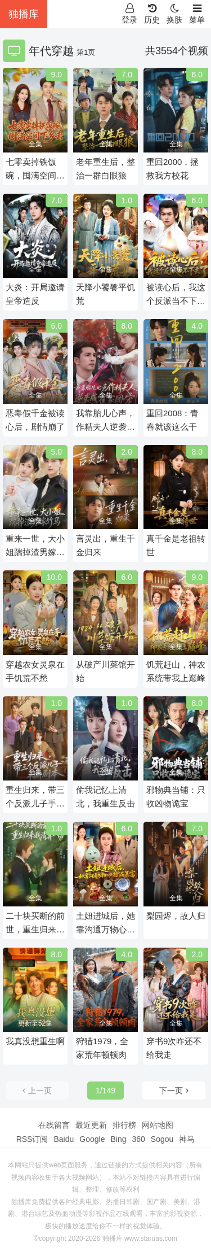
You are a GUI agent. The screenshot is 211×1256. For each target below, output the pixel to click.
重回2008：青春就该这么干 (172, 419)
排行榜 (124, 1124)
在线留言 (54, 1124)
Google (92, 1139)
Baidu (63, 1139)
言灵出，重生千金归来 (105, 545)
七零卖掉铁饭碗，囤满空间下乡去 (35, 169)
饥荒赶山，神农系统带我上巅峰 (175, 671)
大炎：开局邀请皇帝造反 (35, 294)
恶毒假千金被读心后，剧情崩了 (35, 419)
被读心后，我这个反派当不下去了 (175, 295)
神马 (187, 1139)
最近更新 (91, 1124)
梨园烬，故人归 (175, 916)
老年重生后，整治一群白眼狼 (105, 168)
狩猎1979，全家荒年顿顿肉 (102, 1047)
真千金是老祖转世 (175, 545)
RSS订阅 (32, 1139)
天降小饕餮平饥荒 (105, 294)
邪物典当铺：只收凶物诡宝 (175, 796)
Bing (118, 1139)
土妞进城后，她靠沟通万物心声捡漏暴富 (105, 923)
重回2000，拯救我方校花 (172, 168)
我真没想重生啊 (35, 1041)
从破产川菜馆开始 (105, 671)
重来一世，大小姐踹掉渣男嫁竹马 (35, 546)
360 (138, 1139)
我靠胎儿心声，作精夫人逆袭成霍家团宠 (105, 421)
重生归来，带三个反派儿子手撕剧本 (35, 797)
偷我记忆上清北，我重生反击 (105, 796)
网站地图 (157, 1124)
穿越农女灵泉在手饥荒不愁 (35, 671)
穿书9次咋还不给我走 (173, 1047)
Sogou (162, 1139)
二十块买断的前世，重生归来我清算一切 (35, 923)
